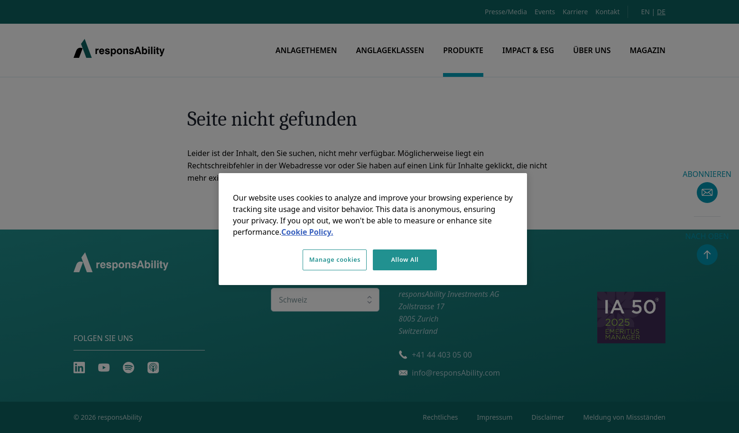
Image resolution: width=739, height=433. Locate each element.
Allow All (404, 260)
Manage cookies (334, 260)
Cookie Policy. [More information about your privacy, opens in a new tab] (307, 232)
